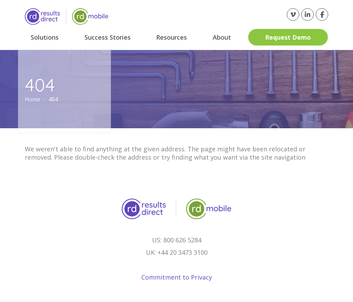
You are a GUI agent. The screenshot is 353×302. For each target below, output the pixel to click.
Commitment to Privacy (176, 277)
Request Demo (288, 37)
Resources (172, 37)
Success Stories (107, 37)
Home (33, 99)
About (222, 37)
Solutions (45, 37)
